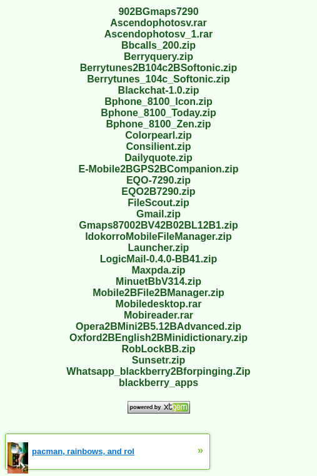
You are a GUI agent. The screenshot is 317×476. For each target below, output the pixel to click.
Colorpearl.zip (158, 135)
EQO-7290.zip (158, 180)
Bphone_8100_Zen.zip (158, 124)
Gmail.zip (158, 214)
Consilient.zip (158, 146)
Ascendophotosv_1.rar (158, 34)
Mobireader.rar (158, 315)
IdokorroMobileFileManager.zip (158, 236)
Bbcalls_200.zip (158, 45)
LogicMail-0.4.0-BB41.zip (159, 259)
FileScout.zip (158, 202)
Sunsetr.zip (158, 360)
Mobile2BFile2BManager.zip (158, 292)
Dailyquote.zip (158, 157)
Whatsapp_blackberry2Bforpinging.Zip (158, 371)
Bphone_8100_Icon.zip (158, 101)
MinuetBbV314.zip (158, 281)
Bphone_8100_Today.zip (158, 112)
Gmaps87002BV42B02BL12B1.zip (158, 225)
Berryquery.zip (158, 56)
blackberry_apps (158, 382)
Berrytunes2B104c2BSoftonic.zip (159, 67)
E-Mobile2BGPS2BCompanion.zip (158, 169)
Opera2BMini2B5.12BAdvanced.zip (158, 326)
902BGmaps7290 (158, 11)
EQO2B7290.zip (158, 191)
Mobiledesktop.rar (159, 304)
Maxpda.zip (158, 270)
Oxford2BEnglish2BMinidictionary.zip (158, 337)
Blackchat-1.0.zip (158, 90)
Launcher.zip (158, 247)
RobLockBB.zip (158, 349)
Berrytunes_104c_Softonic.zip (158, 79)
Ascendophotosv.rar (158, 22)
